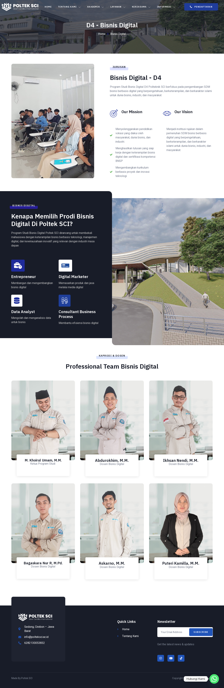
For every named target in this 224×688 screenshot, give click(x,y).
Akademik (95, 6)
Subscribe (201, 632)
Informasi (166, 6)
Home (48, 6)
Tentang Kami (69, 6)
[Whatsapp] (214, 679)
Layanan (118, 6)
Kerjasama (141, 6)
